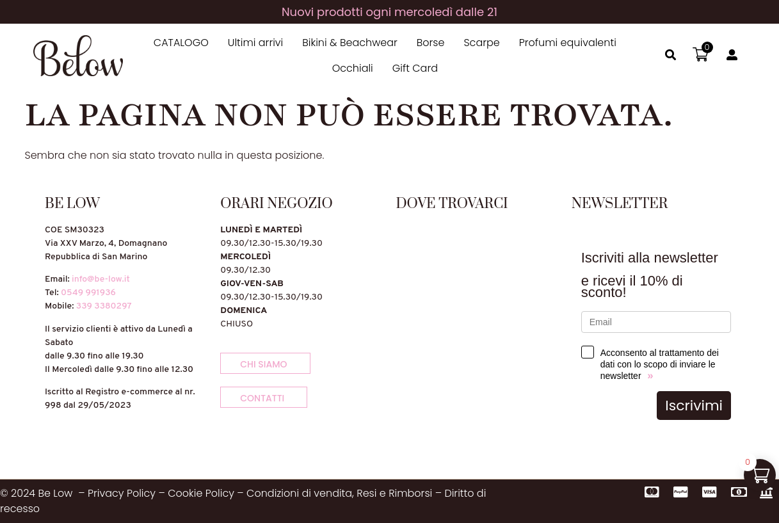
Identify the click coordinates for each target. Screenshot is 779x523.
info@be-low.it (101, 279)
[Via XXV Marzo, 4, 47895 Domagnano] (477, 319)
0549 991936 (88, 292)
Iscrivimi (694, 405)
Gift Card (415, 68)
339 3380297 (104, 306)
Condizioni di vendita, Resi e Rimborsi (339, 493)
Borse (431, 42)
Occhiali (352, 68)
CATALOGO (181, 42)
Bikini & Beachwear (349, 42)
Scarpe (481, 42)
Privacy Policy (122, 493)
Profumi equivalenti (567, 42)
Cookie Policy (201, 493)
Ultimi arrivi (255, 42)
